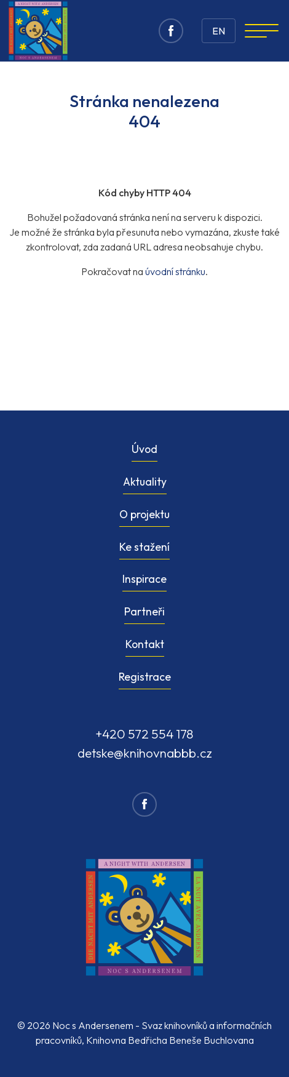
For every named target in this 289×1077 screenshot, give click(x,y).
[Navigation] (262, 30)
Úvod (144, 449)
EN (218, 31)
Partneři (144, 611)
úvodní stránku (175, 271)
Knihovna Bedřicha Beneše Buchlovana (170, 1040)
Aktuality (145, 481)
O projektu (144, 514)
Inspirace (144, 579)
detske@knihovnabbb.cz (144, 753)
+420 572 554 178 (144, 734)
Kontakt (144, 644)
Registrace (145, 677)
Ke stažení (144, 547)
